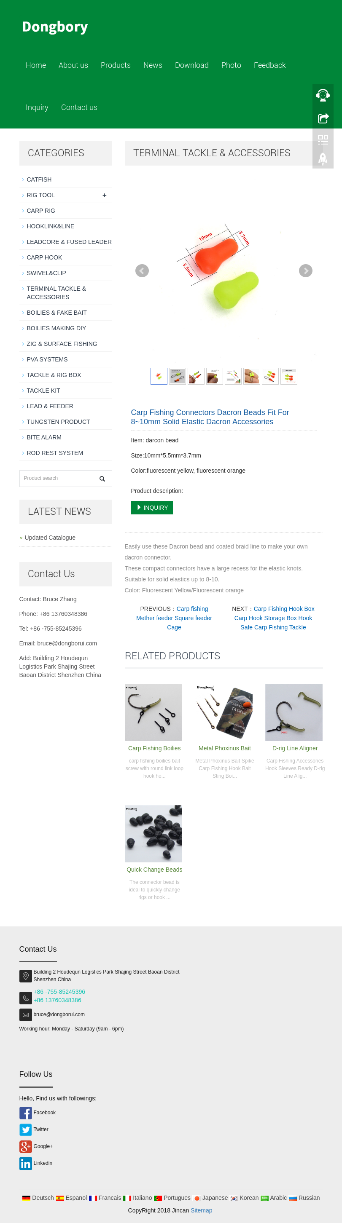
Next (305, 271)
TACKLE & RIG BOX (54, 375)
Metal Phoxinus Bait (225, 748)
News (152, 65)
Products (116, 65)
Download (192, 65)
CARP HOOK (44, 257)
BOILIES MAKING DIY (56, 328)
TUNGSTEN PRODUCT (58, 421)
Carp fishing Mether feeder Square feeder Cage (174, 618)
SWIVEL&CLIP (46, 273)
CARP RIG (41, 210)
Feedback (270, 65)
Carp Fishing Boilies (154, 748)
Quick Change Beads (154, 869)
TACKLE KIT (43, 390)
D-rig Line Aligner (295, 748)
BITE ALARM (44, 437)
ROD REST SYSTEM (55, 453)
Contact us (79, 107)
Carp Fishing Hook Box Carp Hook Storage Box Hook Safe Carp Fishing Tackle (274, 618)
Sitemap (201, 1210)
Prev (142, 271)
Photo (231, 65)
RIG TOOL (41, 195)
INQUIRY (152, 507)
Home (36, 65)
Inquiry (37, 107)
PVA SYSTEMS (47, 359)
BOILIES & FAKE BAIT (57, 312)
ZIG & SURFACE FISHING (62, 343)
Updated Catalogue (50, 537)
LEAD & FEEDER (50, 406)
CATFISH (39, 179)
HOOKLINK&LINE (51, 226)
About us (73, 65)
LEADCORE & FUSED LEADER (69, 241)
